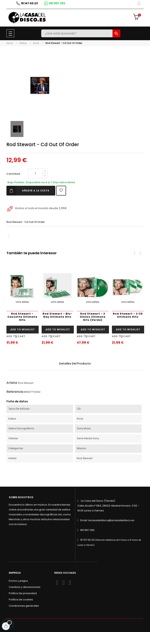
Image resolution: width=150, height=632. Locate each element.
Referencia (14, 391)
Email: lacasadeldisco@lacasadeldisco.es (107, 520)
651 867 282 (87, 530)
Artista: (11, 382)
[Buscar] (77, 33)
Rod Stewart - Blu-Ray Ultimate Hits (57, 315)
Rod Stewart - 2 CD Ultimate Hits (128, 315)
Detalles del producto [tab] (75, 363)
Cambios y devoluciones (24, 587)
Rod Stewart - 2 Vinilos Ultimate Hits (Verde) (92, 317)
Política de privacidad (23, 593)
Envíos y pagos (18, 581)
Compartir (8, 236)
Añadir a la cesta (27, 191)
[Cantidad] (35, 173)
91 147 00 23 (87, 540)
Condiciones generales (24, 606)
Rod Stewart (25, 383)
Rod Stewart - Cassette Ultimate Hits (22, 317)
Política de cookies (21, 599)
